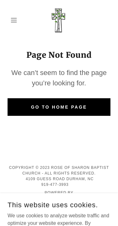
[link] (59, 20)
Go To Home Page (59, 107)
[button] (15, 20)
